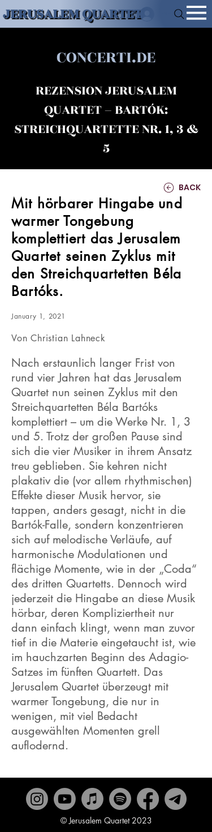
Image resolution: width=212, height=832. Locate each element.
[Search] (179, 14)
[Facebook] (148, 799)
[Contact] (176, 799)
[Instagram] (37, 799)
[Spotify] (120, 799)
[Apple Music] (92, 799)
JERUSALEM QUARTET (72, 14)
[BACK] (167, 188)
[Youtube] (65, 799)
